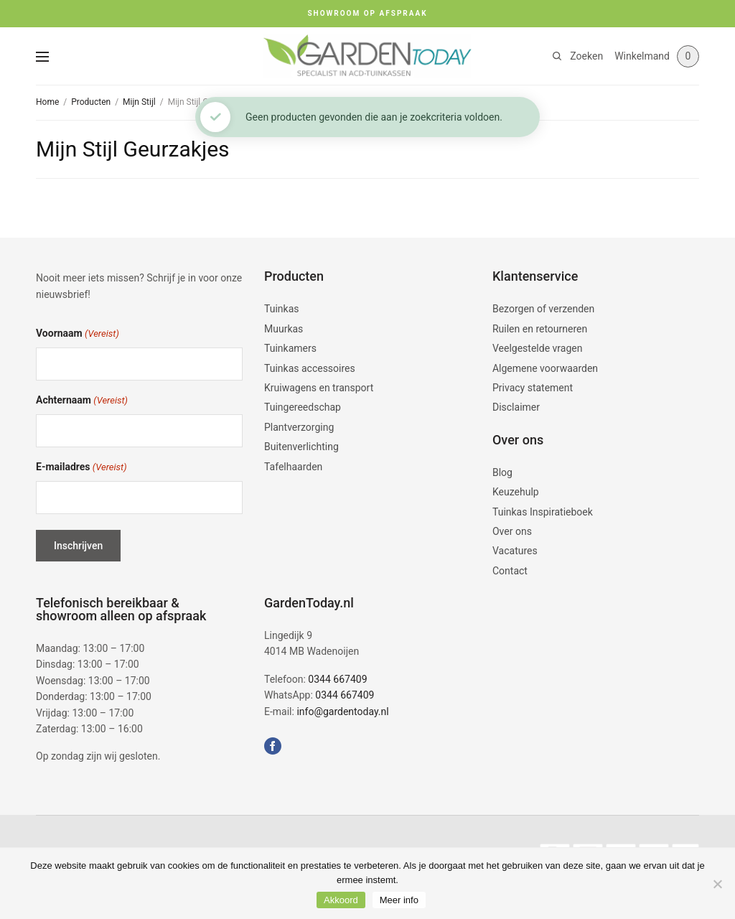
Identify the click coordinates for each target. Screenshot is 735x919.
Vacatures (515, 550)
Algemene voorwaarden (545, 368)
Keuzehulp (515, 492)
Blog (502, 472)
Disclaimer (516, 407)
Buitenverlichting (301, 446)
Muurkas (283, 329)
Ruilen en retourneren (539, 329)
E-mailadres (81, 467)
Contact (510, 571)
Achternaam (82, 401)
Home (47, 102)
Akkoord (341, 900)
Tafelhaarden (293, 466)
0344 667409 (337, 679)
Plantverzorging (299, 427)
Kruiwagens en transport (318, 387)
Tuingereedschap (302, 407)
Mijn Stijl (139, 102)
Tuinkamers (290, 348)
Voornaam (77, 334)
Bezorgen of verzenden (543, 308)
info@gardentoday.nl (342, 711)
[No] (717, 884)
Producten (91, 102)
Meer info (399, 900)
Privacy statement (532, 387)
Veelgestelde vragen (537, 348)
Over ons (512, 531)
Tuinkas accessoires (309, 368)
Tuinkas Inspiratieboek (542, 512)
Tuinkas (281, 308)
